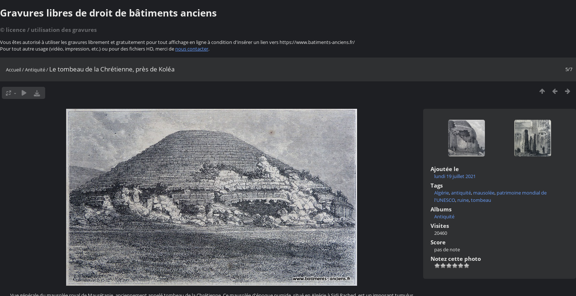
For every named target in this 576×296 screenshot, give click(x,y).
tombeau (481, 200)
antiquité (461, 192)
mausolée (483, 192)
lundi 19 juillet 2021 (455, 176)
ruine (463, 200)
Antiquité (35, 69)
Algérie (441, 192)
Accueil (13, 69)
